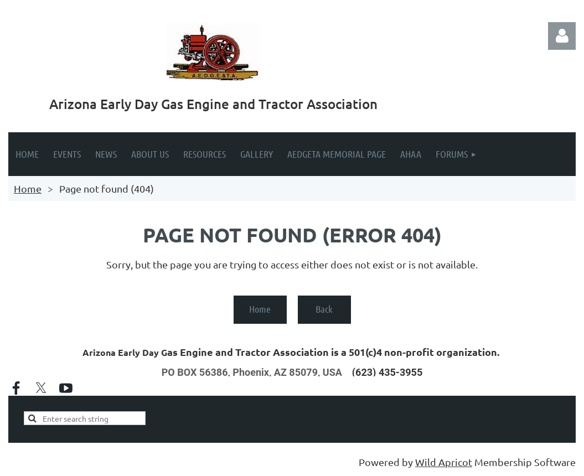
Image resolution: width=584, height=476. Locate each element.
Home (28, 188)
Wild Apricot (443, 462)
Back (324, 309)
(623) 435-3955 (387, 372)
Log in (562, 36)
